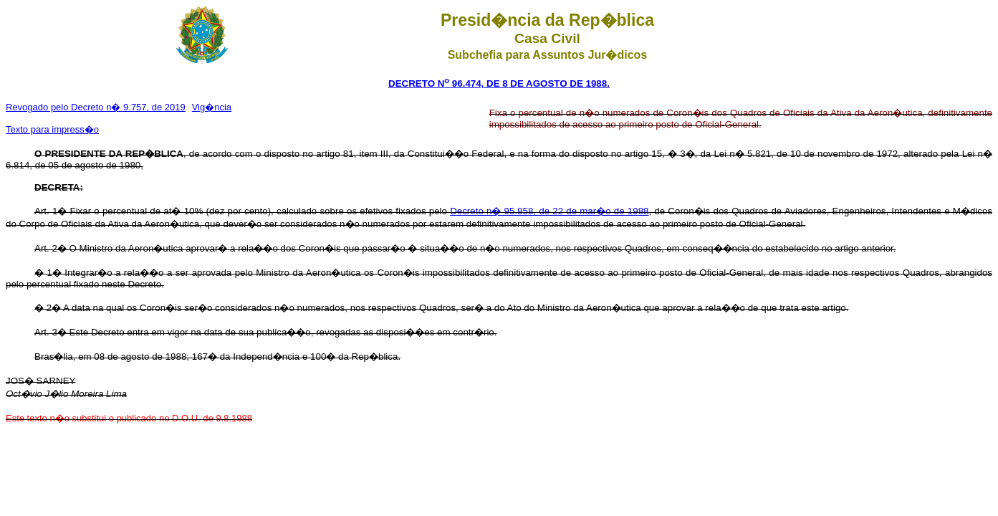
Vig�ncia (211, 107)
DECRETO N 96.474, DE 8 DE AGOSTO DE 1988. (499, 83)
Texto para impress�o (52, 129)
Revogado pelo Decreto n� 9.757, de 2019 (96, 107)
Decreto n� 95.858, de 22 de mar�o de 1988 (549, 211)
